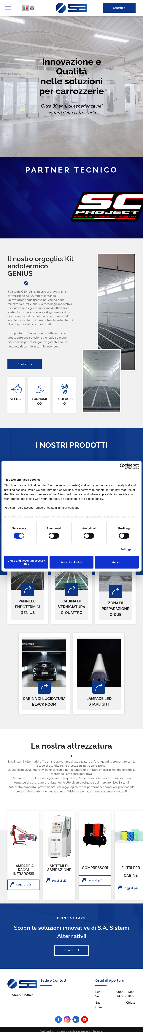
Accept (116, 562)
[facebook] (58, 1020)
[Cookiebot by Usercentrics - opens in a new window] (122, 466)
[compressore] (95, 835)
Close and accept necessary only (26, 562)
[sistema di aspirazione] (59, 835)
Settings (126, 549)
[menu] (8, 8)
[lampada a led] (99, 663)
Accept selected (71, 562)
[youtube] (84, 1020)
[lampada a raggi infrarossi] (23, 835)
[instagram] (67, 1020)
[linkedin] (75, 1020)
